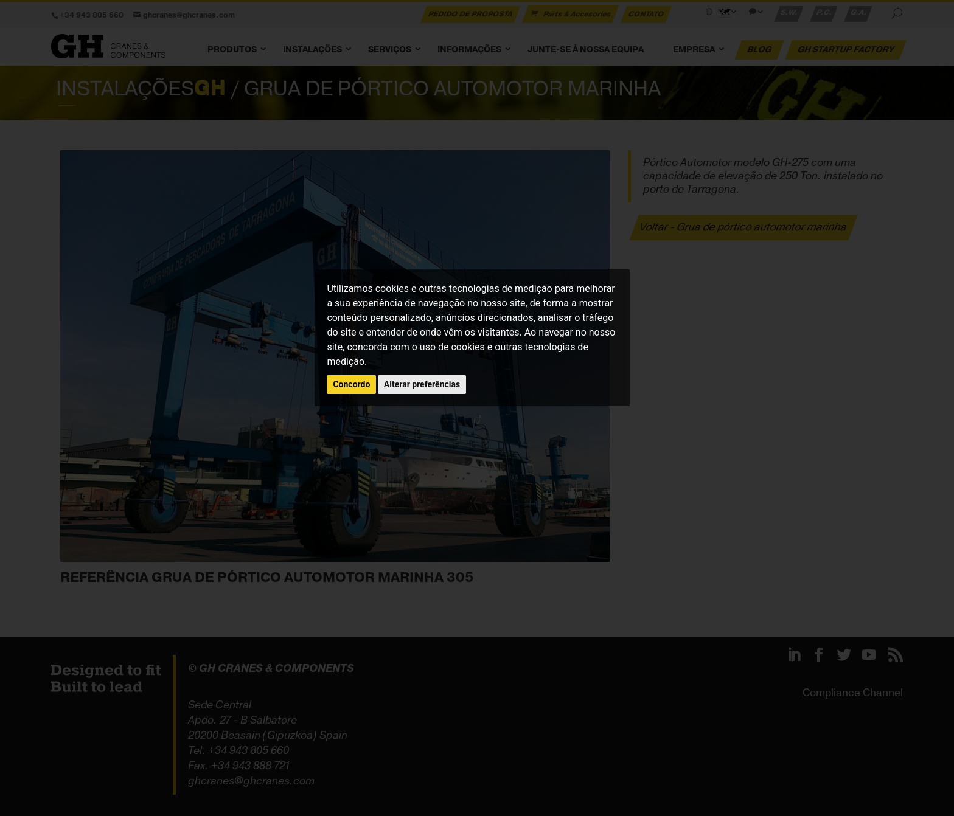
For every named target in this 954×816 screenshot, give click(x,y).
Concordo (351, 384)
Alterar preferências (422, 384)
